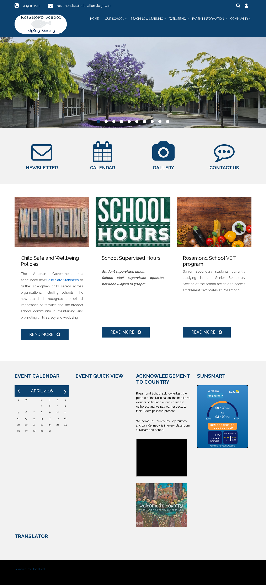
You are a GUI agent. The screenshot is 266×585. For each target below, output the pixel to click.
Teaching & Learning (147, 18)
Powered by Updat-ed (30, 569)
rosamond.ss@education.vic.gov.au (84, 6)
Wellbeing (177, 18)
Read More (44, 334)
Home (94, 18)
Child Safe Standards (62, 280)
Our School (114, 18)
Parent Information (208, 18)
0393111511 (31, 6)
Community (239, 18)
